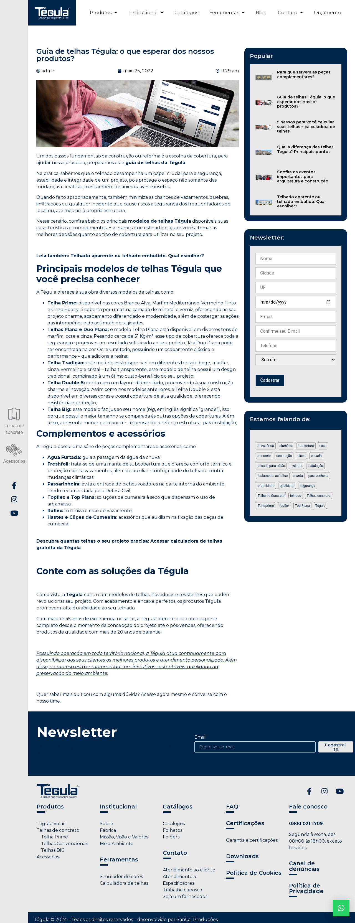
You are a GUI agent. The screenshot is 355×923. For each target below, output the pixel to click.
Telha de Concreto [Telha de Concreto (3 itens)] (271, 496)
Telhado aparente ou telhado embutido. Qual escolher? (301, 201)
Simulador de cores (121, 876)
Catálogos (186, 12)
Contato (290, 12)
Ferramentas (227, 12)
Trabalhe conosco (182, 890)
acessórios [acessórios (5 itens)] (266, 446)
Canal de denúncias (304, 866)
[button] (341, 908)
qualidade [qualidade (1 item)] (287, 486)
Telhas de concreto (58, 830)
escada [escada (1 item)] (316, 456)
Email (200, 737)
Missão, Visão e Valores (124, 837)
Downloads (242, 856)
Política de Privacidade (306, 888)
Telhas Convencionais (62, 843)
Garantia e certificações (252, 840)
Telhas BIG (51, 850)
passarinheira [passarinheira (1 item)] (318, 476)
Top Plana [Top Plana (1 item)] (302, 506)
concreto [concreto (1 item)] (264, 456)
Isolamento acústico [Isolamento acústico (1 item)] (273, 476)
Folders (171, 837)
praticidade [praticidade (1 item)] (266, 486)
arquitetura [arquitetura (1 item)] (306, 446)
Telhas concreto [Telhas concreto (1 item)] (318, 496)
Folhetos (172, 830)
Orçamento (327, 12)
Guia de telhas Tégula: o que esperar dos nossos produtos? (306, 102)
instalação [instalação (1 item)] (315, 466)
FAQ (232, 806)
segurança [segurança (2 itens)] (307, 486)
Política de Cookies (254, 872)
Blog (261, 12)
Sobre (106, 823)
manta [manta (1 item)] (298, 476)
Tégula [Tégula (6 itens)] (320, 506)
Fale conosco (308, 806)
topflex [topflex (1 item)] (284, 506)
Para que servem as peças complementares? (304, 74)
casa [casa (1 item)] (323, 446)
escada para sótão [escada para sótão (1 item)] (271, 466)
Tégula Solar (51, 823)
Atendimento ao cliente (189, 870)
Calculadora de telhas (124, 883)
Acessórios (48, 857)
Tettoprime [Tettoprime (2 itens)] (266, 506)
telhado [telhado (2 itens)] (295, 496)
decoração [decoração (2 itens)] (284, 456)
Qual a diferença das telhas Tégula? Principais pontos (305, 149)
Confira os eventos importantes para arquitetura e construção (302, 176)
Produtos (103, 12)
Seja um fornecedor (185, 896)
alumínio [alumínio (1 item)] (286, 446)
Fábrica (108, 830)
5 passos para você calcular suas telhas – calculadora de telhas (306, 126)
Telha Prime (52, 837)
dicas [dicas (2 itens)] (301, 456)
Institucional (145, 12)
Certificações (245, 823)
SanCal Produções (197, 919)
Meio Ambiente (116, 843)
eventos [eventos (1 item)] (296, 466)
